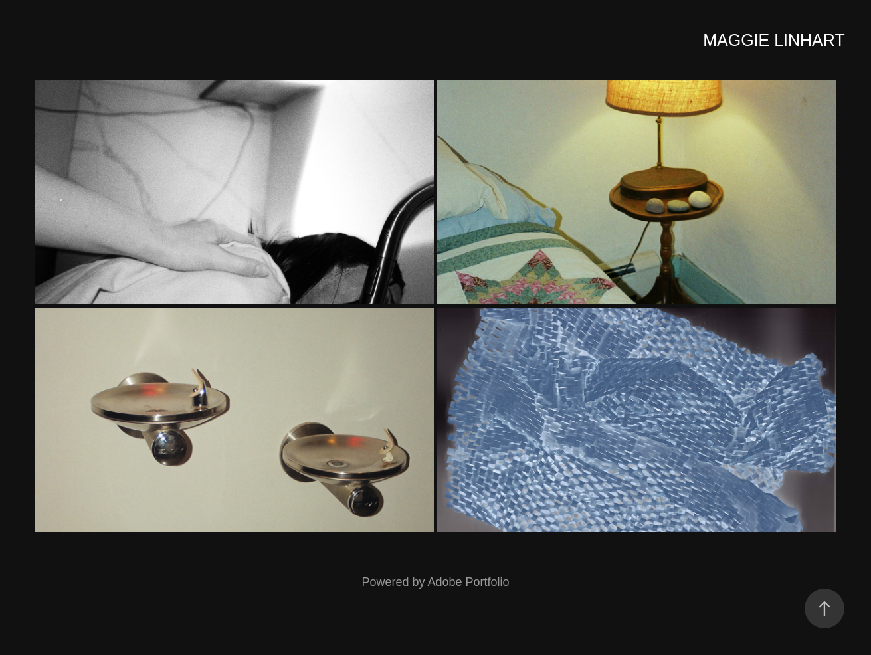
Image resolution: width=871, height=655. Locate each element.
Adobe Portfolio (468, 582)
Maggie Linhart (773, 40)
